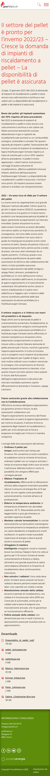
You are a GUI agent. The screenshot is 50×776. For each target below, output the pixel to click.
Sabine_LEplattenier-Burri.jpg (20, 697)
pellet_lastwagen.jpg (16, 650)
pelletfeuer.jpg (12, 659)
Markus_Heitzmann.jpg (17, 669)
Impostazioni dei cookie (40, 771)
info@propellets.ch (9, 726)
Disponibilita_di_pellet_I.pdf (19, 640)
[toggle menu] (46, 4)
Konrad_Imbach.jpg (15, 678)
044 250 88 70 (15, 724)
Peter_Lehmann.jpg (15, 687)
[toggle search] (39, 4)
